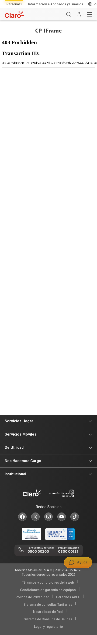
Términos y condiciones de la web (48, 582)
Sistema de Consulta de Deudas (48, 619)
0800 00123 (68, 552)
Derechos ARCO (68, 597)
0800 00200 (38, 552)
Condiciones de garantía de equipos (48, 590)
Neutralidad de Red (48, 612)
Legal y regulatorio (48, 626)
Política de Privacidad (32, 597)
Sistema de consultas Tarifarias (48, 604)
